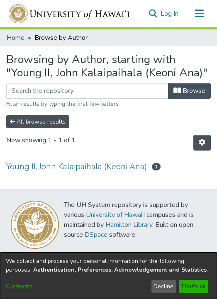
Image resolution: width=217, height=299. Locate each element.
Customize (19, 286)
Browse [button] (189, 90)
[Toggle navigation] (199, 14)
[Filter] (87, 91)
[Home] (69, 13)
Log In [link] (170, 13)
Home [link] (15, 37)
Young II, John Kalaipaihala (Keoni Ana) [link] (76, 166)
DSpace (96, 234)
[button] (153, 14)
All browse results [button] (38, 122)
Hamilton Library (128, 224)
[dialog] (108, 276)
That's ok (193, 286)
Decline (163, 286)
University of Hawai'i (115, 214)
